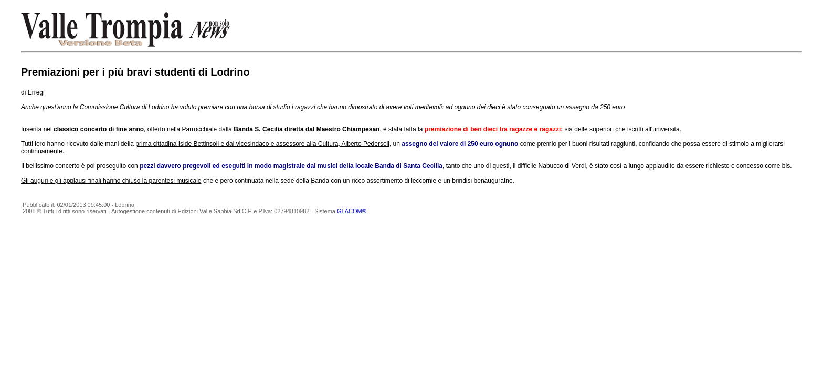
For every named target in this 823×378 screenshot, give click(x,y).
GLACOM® (351, 211)
